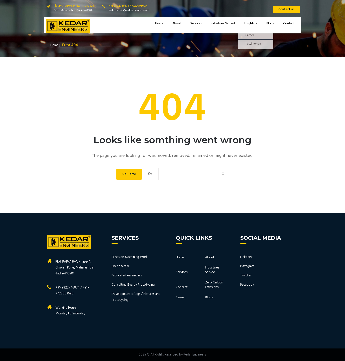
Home (164, 26)
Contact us (285, 10)
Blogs (271, 26)
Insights (252, 26)
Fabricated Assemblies (128, 275)
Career (180, 297)
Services (197, 26)
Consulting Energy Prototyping (134, 284)
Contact (288, 26)
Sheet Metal (120, 266)
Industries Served (224, 26)
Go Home (128, 174)
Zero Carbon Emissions (214, 285)
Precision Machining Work (130, 257)
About (180, 26)
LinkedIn (246, 257)
